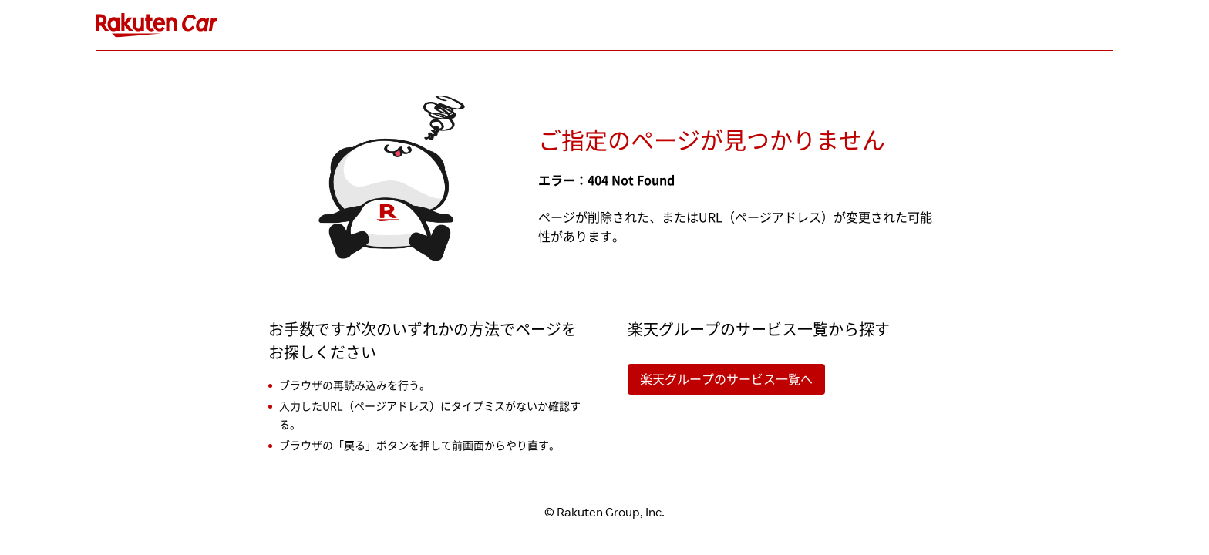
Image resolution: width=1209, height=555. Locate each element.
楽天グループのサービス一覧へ (726, 379)
